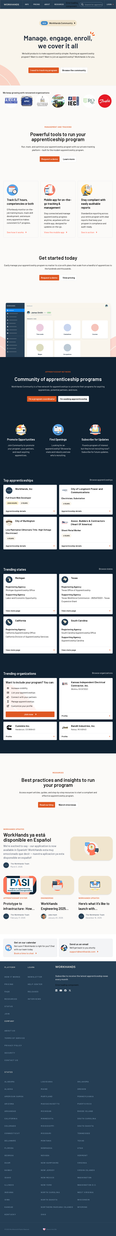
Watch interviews (67, 804)
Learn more (69, 159)
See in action (89, 232)
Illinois (9, 1185)
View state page (30, 611)
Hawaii (8, 1170)
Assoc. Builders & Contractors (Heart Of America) (88, 522)
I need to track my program (43, 70)
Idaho (7, 1177)
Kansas (8, 1207)
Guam (7, 1163)
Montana (46, 1140)
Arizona (9, 1104)
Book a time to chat (25, 953)
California (20, 620)
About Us (9, 1030)
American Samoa (14, 1096)
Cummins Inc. (22, 725)
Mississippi (47, 1126)
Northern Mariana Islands (57, 1207)
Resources (10, 999)
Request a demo (49, 159)
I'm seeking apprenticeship (73, 399)
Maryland (46, 1096)
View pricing (69, 277)
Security (9, 1053)
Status (8, 1006)
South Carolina (79, 620)
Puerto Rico (84, 1104)
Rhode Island (85, 1111)
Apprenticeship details (30, 511)
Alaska (8, 1089)
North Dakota (49, 1199)
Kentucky (10, 1214)
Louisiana (47, 1081)
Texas (74, 577)
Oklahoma (83, 1081)
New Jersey (48, 1170)
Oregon (81, 1089)
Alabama (9, 1081)
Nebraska (46, 1148)
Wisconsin (83, 1199)
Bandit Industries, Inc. (83, 725)
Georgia (9, 1155)
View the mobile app (55, 232)
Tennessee (83, 1133)
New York (46, 1185)
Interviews (34, 999)
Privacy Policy (13, 1045)
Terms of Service (14, 1038)
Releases (33, 991)
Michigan (20, 577)
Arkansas (10, 1111)
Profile (86, 716)
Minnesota (47, 1118)
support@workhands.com (84, 951)
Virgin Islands (86, 1170)
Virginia (82, 1163)
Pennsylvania (85, 1096)
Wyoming (82, 1207)
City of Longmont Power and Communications (87, 490)
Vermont (82, 1155)
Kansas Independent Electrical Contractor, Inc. (88, 684)
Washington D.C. (87, 1185)
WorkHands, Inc (23, 488)
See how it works (16, 232)
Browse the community (74, 70)
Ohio (43, 1214)
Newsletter (35, 977)
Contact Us (11, 1060)
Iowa (7, 1199)
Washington (84, 1177)
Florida (9, 1148)
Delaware (10, 1140)
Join (7, 1013)
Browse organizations (102, 673)
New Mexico (47, 1177)
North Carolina (50, 1192)
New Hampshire (50, 1163)
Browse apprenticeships (101, 479)
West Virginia (85, 1192)
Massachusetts (50, 1104)
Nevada (45, 1155)
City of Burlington (25, 520)
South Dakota (85, 1126)
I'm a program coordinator (42, 399)
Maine (44, 1089)
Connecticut (12, 1133)
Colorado (10, 1126)
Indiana (9, 1192)
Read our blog (46, 804)
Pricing (8, 984)
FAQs (7, 991)
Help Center (35, 984)
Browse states (106, 568)
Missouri (46, 1133)
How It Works (12, 977)
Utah (80, 1148)
